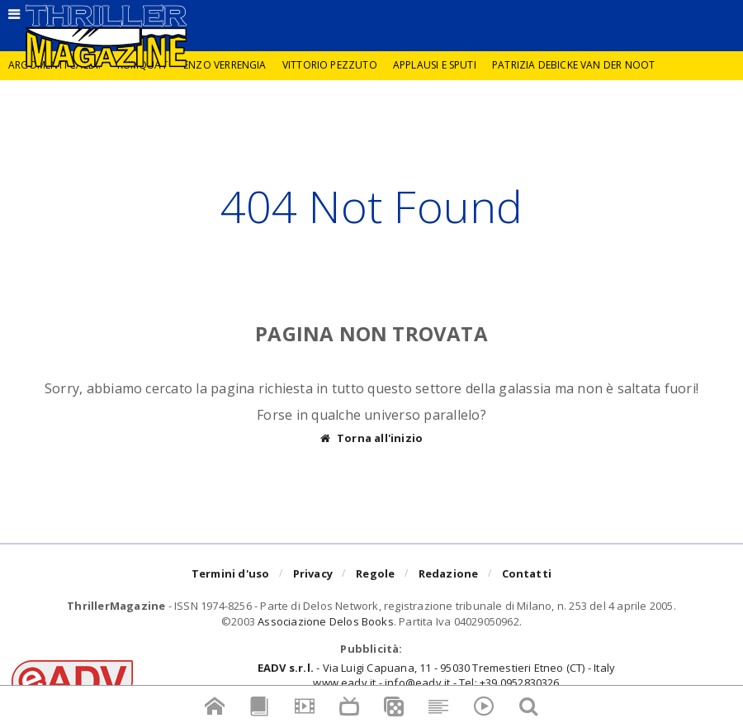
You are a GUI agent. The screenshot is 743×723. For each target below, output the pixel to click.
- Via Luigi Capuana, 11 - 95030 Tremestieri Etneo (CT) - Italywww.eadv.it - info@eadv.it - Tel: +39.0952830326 (436, 675)
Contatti (527, 573)
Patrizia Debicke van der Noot (573, 65)
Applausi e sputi (434, 65)
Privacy (313, 573)
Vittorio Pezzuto (329, 65)
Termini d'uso (231, 573)
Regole (375, 573)
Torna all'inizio (371, 438)
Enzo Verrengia (225, 65)
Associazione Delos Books (326, 621)
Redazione (449, 573)
